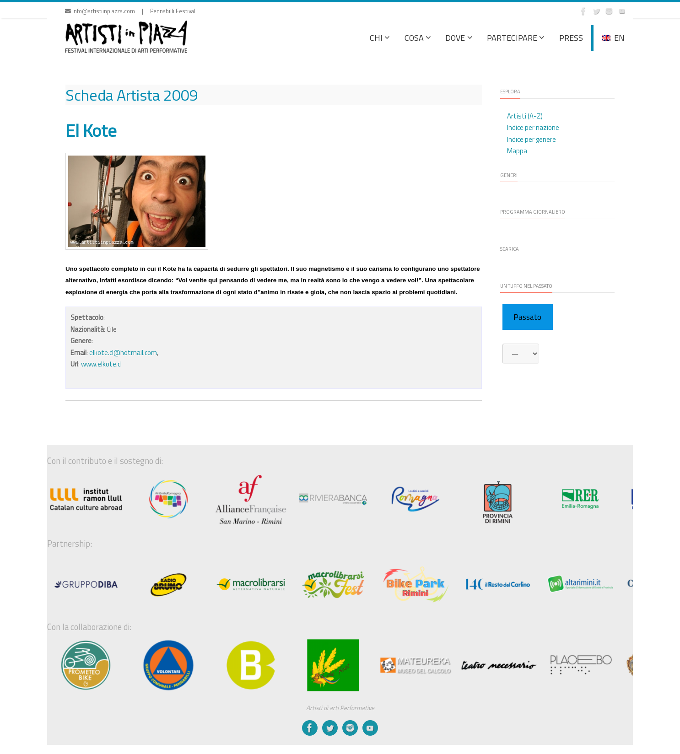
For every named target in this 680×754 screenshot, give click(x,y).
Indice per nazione (533, 127)
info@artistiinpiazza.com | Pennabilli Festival (130, 11)
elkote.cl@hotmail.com (123, 352)
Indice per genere (531, 139)
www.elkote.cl (101, 364)
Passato (527, 317)
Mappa (517, 150)
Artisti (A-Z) (525, 116)
